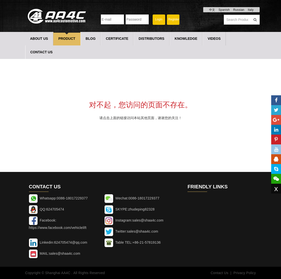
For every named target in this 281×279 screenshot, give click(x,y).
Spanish (223, 10)
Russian (238, 10)
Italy (251, 10)
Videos (214, 39)
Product (66, 39)
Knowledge (186, 39)
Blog (90, 39)
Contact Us (41, 52)
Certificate (117, 39)
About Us (39, 39)
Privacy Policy (244, 273)
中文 (212, 10)
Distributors (151, 39)
